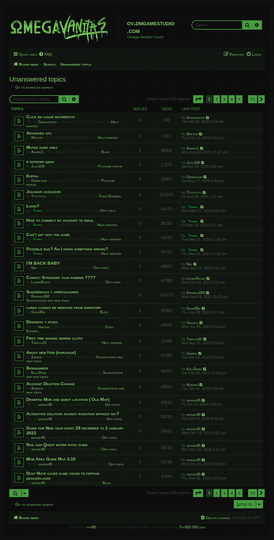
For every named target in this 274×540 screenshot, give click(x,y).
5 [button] (239, 99)
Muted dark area (42, 147)
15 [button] (252, 99)
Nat (34, 268)
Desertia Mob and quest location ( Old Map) (67, 399)
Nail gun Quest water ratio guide (56, 444)
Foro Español (110, 196)
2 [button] (216, 99)
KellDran (39, 373)
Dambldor (39, 180)
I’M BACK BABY (43, 263)
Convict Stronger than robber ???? (60, 277)
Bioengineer (37, 368)
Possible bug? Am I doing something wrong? (67, 248)
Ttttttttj (38, 196)
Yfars (38, 210)
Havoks (44, 327)
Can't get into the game (48, 234)
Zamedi (36, 357)
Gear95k (38, 312)
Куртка (32, 175)
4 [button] (231, 99)
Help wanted (108, 137)
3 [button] (224, 99)
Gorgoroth (47, 122)
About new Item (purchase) (51, 352)
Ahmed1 (37, 152)
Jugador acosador (43, 191)
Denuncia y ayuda (42, 321)
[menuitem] (45, 54)
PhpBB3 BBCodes (193, 527)
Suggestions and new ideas (47, 300)
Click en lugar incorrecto (50, 116)
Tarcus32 (39, 343)
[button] (198, 99)
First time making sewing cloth (54, 338)
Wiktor (37, 137)
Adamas (37, 388)
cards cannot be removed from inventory (63, 307)
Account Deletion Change (50, 383)
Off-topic (108, 210)
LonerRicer (40, 282)
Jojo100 (38, 166)
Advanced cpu (39, 133)
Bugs (105, 152)
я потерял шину (40, 161)
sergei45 (45, 404)
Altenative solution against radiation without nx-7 (72, 413)
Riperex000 (40, 296)
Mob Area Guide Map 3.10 (50, 458)
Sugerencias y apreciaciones (52, 291)
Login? (32, 205)
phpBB (91, 527)
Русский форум (110, 166)
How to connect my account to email (60, 220)
